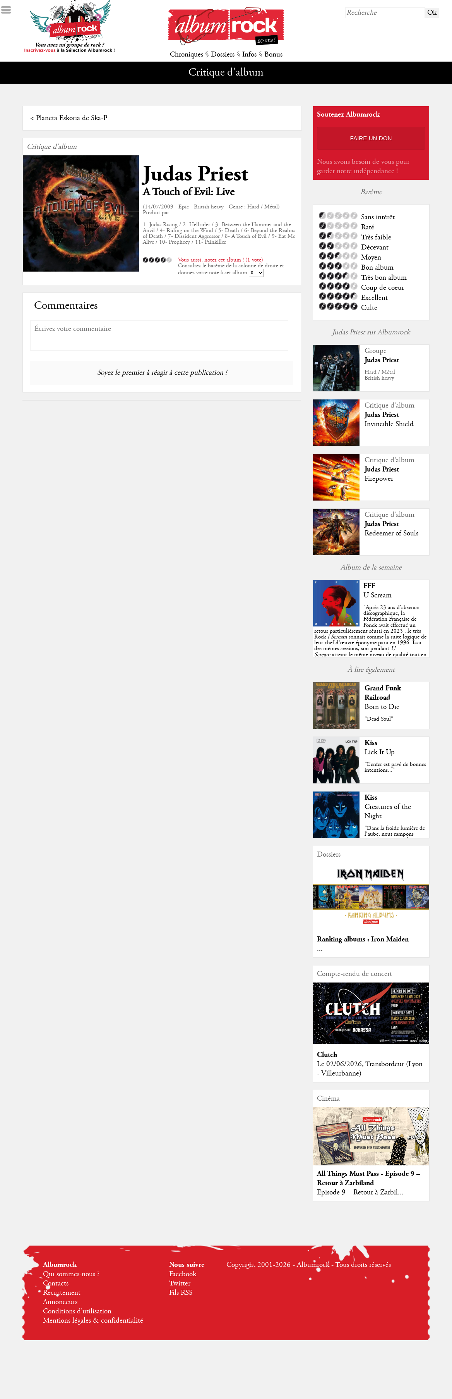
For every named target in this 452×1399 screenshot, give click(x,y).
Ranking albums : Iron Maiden (363, 939)
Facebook (182, 1274)
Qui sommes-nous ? (71, 1274)
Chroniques (186, 54)
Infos (249, 54)
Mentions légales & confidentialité (93, 1320)
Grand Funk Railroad (383, 693)
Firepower (379, 479)
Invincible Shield (389, 424)
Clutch (327, 1054)
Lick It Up (380, 752)
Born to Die (382, 707)
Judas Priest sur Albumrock (371, 332)
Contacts (55, 1283)
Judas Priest (195, 174)
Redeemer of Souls (391, 533)
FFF (369, 586)
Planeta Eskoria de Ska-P (71, 118)
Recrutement (61, 1292)
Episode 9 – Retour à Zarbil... (360, 1192)
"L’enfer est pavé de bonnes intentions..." (395, 767)
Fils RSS (180, 1292)
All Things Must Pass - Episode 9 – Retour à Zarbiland (368, 1178)
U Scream (377, 595)
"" (370, 637)
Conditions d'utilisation (77, 1311)
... (320, 948)
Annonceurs (60, 1302)
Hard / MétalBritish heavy (380, 375)
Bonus (273, 54)
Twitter (179, 1283)
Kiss (371, 742)
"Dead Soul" (379, 719)
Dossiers (223, 54)
